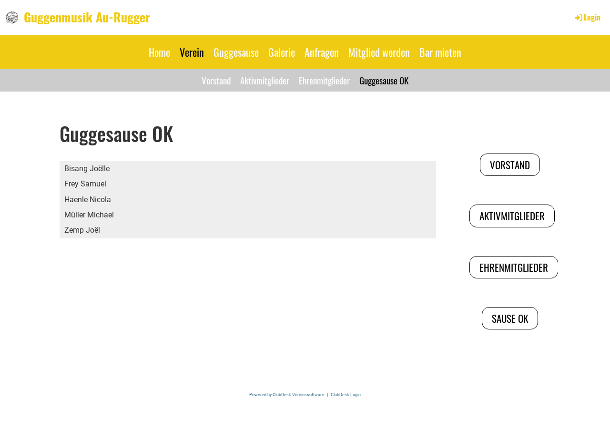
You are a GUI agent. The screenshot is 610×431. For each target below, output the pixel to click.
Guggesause (236, 52)
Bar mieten (440, 52)
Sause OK (510, 318)
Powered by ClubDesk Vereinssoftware (286, 394)
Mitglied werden (379, 52)
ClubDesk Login (346, 394)
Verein (192, 52)
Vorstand (216, 80)
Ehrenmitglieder (324, 80)
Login (586, 17)
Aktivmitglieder (264, 80)
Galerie (281, 52)
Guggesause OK (383, 80)
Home (159, 52)
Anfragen (322, 52)
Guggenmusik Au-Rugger (87, 17)
